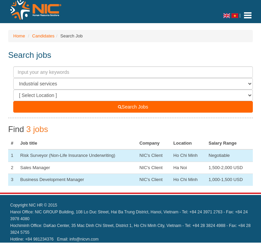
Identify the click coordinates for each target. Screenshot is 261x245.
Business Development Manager (52, 179)
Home (19, 35)
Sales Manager (35, 167)
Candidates (43, 35)
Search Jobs (133, 107)
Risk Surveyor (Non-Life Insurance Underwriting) (68, 155)
